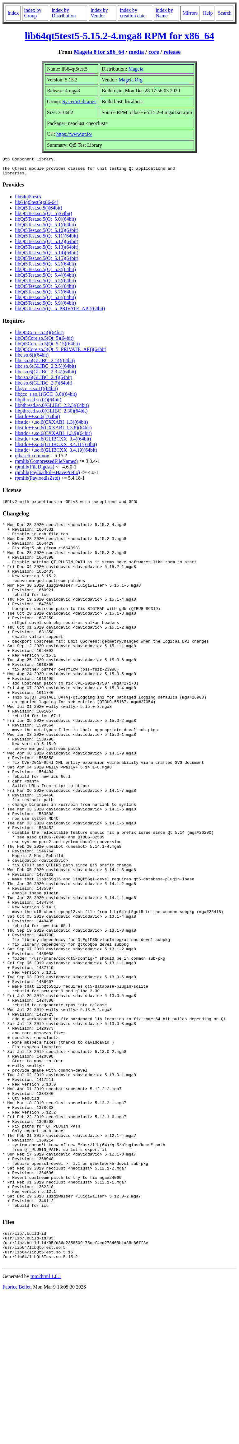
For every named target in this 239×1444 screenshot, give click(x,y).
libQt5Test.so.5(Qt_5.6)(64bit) (45, 290)
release (172, 51)
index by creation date (132, 12)
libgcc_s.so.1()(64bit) (36, 392)
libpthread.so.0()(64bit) (38, 403)
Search (225, 13)
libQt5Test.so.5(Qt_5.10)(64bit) (46, 234)
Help (208, 13)
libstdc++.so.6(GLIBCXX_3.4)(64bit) (53, 442)
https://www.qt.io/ (74, 134)
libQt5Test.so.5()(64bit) (38, 211)
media (136, 51)
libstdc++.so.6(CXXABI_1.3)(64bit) (51, 425)
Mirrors (190, 13)
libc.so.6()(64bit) (32, 358)
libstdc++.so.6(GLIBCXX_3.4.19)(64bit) (56, 453)
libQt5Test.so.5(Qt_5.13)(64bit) (46, 250)
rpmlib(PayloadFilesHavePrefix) (47, 476)
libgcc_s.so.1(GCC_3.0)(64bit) (46, 397)
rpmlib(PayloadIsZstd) (37, 481)
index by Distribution (64, 12)
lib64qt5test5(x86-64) (37, 206)
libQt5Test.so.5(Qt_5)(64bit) (43, 217)
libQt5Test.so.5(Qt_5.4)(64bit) (45, 278)
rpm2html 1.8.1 (45, 1425)
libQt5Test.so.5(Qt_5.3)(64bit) (45, 273)
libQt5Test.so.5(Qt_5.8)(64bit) (45, 301)
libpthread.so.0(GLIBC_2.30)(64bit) (51, 414)
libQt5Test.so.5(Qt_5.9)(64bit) (45, 306)
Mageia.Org (131, 79)
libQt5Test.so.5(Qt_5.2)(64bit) (45, 267)
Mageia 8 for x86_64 (99, 51)
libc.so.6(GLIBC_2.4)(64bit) (43, 381)
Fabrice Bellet (16, 1436)
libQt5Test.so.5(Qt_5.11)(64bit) (46, 239)
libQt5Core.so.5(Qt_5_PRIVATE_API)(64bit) (60, 353)
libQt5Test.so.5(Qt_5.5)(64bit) (45, 284)
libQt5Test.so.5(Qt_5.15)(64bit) (46, 262)
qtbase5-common (32, 459)
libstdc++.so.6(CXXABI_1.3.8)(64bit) (53, 431)
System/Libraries (79, 101)
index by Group (32, 12)
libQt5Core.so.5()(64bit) (39, 336)
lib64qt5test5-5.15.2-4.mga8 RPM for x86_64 (119, 35)
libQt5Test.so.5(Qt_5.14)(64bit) (46, 256)
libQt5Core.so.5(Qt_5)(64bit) (44, 341)
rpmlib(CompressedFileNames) (46, 465)
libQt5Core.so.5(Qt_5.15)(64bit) (47, 347)
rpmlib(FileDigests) (34, 470)
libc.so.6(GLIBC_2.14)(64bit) (45, 364)
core (153, 51)
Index (13, 13)
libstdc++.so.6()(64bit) (37, 420)
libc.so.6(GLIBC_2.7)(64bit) (43, 386)
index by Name (164, 12)
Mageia (136, 69)
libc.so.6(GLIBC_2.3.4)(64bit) (45, 375)
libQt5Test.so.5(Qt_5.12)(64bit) (46, 245)
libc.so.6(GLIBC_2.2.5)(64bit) (45, 369)
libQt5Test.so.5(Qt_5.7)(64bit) (45, 295)
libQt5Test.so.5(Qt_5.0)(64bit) (45, 222)
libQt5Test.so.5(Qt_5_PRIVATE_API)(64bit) (60, 312)
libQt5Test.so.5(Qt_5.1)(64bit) (45, 228)
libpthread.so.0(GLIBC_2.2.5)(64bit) (52, 409)
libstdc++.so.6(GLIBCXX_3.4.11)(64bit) (56, 448)
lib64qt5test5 (28, 200)
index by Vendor (99, 12)
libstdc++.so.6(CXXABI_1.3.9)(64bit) (53, 437)
